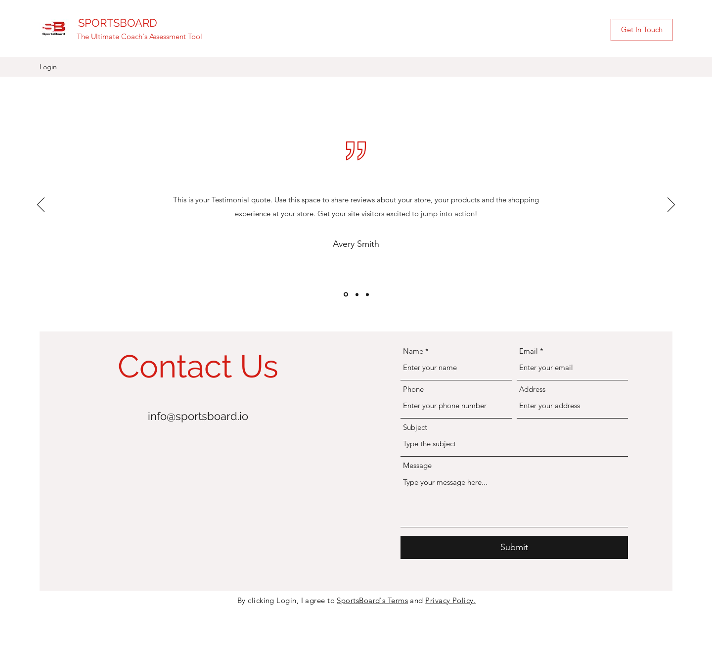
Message (417, 465)
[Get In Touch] (641, 30)
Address (532, 389)
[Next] (671, 205)
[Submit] (514, 547)
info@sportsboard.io (198, 416)
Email (528, 351)
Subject (415, 427)
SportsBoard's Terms (372, 600)
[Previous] (40, 205)
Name (413, 351)
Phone (413, 389)
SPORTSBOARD (117, 22)
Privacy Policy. (450, 600)
